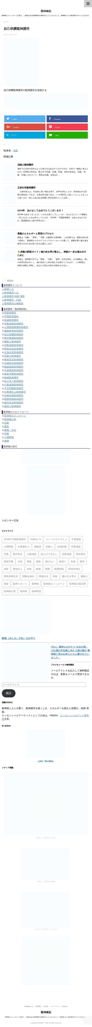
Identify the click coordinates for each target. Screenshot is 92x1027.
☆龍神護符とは (10, 292)
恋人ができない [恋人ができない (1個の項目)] (49, 554)
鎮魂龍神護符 (11, 377)
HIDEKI (7, 280)
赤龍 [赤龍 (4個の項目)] (6, 569)
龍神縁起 (46, 11)
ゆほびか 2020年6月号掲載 (46, 881)
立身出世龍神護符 (26, 187)
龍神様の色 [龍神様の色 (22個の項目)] (10, 591)
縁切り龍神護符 (12, 406)
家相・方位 (10, 430)
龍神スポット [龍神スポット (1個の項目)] (20, 583)
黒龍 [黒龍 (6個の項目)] (6, 583)
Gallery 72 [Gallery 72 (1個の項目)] (35, 539)
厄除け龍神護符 (25, 165)
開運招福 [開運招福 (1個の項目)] (59, 569)
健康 (6, 441)
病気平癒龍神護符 (13, 374)
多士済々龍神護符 (13, 381)
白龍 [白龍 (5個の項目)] (20, 561)
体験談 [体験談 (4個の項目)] (37, 546)
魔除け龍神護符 (12, 341)
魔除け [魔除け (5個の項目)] (84, 576)
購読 (8, 693)
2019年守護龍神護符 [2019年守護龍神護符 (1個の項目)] (15, 539)
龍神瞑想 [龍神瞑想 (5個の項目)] (36, 591)
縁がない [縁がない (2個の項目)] (50, 561)
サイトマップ (55, 1006)
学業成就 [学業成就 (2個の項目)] (76, 546)
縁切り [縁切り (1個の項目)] (62, 561)
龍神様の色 (10, 419)
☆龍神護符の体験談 (12, 303)
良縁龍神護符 (11, 320)
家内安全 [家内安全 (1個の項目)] (17, 554)
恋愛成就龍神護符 (13, 345)
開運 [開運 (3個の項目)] (47, 569)
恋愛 (6, 423)
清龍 (15, 150)
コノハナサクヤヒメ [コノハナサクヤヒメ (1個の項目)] (56, 539)
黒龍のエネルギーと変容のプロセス (35, 233)
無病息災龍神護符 (13, 359)
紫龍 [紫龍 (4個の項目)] (29, 561)
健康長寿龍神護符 (13, 331)
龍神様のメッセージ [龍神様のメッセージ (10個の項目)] (54, 583)
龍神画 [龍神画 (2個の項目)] (23, 591)
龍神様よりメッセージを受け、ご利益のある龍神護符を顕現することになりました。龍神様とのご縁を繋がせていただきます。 (46, 1017)
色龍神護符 (10, 313)
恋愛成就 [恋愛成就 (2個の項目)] (67, 554)
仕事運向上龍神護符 (15, 392)
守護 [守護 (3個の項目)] (6, 554)
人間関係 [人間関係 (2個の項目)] (8, 546)
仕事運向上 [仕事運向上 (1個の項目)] (24, 546)
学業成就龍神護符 (13, 323)
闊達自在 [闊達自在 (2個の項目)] (43, 576)
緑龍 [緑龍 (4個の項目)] (38, 561)
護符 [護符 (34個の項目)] (82, 561)
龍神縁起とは (28, 1006)
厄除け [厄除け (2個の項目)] (49, 546)
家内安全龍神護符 (13, 402)
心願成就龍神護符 (13, 384)
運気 (6, 426)
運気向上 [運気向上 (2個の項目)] (17, 569)
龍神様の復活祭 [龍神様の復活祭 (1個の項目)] (77, 583)
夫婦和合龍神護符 (13, 363)
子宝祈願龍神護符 (13, 388)
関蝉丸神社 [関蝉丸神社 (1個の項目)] (28, 576)
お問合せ (65, 1006)
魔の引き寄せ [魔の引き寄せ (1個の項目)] (69, 576)
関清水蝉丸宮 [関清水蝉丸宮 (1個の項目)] (11, 576)
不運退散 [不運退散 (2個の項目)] (76, 539)
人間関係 (9, 437)
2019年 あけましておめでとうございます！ (40, 210)
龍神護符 (38, 1006)
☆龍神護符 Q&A (11, 300)
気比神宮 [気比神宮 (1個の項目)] (80, 554)
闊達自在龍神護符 (13, 348)
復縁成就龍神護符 (13, 366)
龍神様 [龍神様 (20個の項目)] (35, 583)
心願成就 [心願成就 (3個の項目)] (31, 554)
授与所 (46, 1006)
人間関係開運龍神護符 (16, 327)
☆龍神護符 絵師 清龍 (13, 296)
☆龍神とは (8, 289)
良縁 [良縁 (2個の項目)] (73, 561)
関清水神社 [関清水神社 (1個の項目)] (74, 569)
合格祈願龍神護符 (13, 395)
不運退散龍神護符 (13, 370)
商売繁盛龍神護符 (13, 338)
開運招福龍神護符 (13, 399)
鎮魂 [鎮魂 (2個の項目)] (38, 569)
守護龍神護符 (11, 316)
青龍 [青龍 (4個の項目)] (55, 576)
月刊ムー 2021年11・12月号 (46, 837)
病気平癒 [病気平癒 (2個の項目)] (8, 561)
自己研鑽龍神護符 (13, 334)
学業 (6, 433)
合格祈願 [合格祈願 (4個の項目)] (62, 546)
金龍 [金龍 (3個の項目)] (29, 569)
